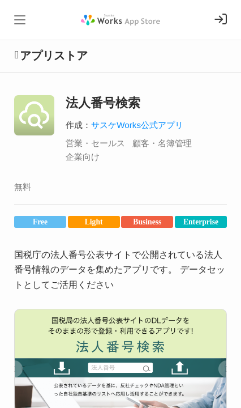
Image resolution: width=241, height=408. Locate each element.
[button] (14, 368)
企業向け (83, 157)
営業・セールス (95, 143)
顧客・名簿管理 (162, 143)
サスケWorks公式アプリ (137, 125)
